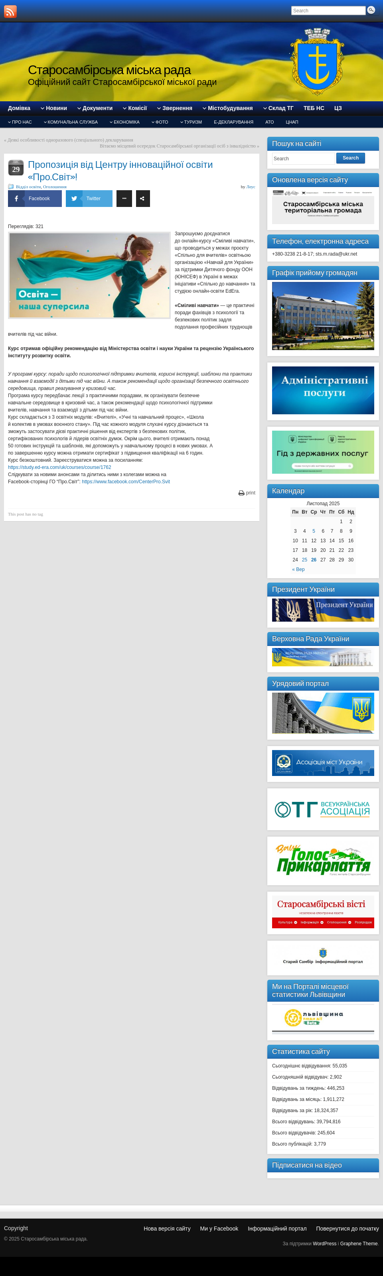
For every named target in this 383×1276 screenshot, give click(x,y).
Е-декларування (233, 122)
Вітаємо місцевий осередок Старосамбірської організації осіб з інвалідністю (178, 146)
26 (313, 560)
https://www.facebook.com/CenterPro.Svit (126, 481)
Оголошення (55, 186)
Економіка (127, 122)
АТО (269, 122)
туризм (193, 122)
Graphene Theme (359, 1243)
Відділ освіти (28, 186)
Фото (162, 122)
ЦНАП (292, 122)
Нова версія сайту (167, 1228)
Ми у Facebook (219, 1228)
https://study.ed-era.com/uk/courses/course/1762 (59, 467)
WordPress (324, 1243)
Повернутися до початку (347, 1228)
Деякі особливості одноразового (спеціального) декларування (70, 140)
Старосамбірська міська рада (109, 69)
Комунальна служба (73, 122)
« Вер (298, 569)
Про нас (22, 122)
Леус (251, 186)
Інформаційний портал (277, 1228)
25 (304, 560)
